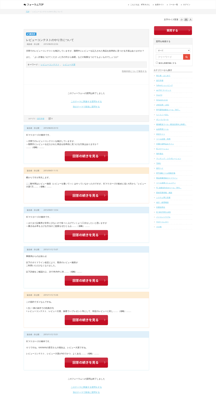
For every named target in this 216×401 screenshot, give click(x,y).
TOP (27, 11)
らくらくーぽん (162, 114)
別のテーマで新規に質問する (86, 106)
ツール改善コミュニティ (166, 183)
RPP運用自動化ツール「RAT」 (168, 109)
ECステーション (162, 148)
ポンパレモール (162, 119)
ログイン (186, 4)
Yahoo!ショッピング (164, 85)
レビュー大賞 (69, 64)
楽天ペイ (159, 168)
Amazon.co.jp (162, 100)
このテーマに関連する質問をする (86, 101)
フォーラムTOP (34, 4)
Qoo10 (159, 95)
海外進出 (159, 153)
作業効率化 (160, 207)
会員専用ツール (162, 129)
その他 (159, 226)
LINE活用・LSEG (162, 105)
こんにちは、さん (140, 4)
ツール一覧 (173, 4)
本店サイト (160, 134)
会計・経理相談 (162, 202)
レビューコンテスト (50, 64)
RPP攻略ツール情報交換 (165, 173)
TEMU (158, 163)
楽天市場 (40, 118)
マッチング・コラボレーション (168, 158)
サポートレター (162, 222)
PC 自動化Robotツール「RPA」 (169, 187)
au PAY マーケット (163, 90)
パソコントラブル (163, 217)
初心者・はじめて (163, 75)
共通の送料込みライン (165, 144)
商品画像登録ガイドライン (167, 178)
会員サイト (159, 4)
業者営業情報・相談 (164, 192)
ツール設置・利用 (163, 139)
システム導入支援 (163, 197)
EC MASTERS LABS (163, 212)
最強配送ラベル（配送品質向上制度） (171, 124)
